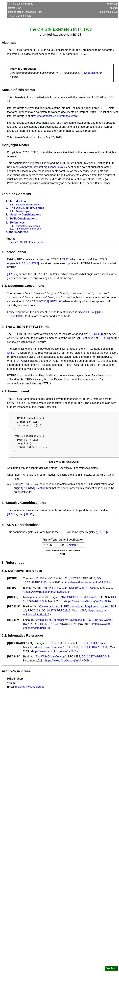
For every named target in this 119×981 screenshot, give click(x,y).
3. (7, 214)
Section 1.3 (84, 312)
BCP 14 (27, 623)
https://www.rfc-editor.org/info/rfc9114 (47, 591)
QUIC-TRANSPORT (20, 643)
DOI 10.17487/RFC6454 (95, 656)
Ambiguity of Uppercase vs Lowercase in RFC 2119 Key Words (73, 619)
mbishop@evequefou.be (29, 686)
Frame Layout (23, 211)
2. (7, 207)
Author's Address (17, 232)
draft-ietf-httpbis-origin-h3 (58, 34)
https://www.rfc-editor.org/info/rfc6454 (67, 660)
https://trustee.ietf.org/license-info (42, 167)
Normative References (28, 226)
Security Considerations (25, 214)
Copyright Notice (16, 145)
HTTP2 (12, 578)
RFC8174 (13, 619)
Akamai (114, 8)
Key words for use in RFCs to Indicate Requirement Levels (74, 606)
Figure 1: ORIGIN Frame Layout (27, 242)
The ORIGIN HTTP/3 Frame (27, 207)
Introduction (18, 201)
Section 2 (72, 545)
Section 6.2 (43, 488)
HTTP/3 (48, 587)
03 (79, 34)
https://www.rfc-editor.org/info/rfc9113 (86, 582)
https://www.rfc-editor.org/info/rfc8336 (87, 601)
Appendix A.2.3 (16, 263)
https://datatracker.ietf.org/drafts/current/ (54, 116)
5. (7, 222)
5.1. (12, 226)
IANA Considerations (23, 218)
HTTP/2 (76, 578)
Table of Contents (16, 194)
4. (7, 218)
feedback (111, 968)
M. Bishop (112, 3)
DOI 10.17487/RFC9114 (83, 587)
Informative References (28, 228)
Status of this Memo (18, 90)
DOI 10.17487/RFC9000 (93, 647)
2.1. (12, 211)
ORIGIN (12, 597)
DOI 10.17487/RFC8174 (62, 623)
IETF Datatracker (88, 72)
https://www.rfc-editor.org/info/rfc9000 (54, 651)
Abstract (9, 42)
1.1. (12, 204)
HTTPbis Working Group (20, 3)
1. (7, 201)
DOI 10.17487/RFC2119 (55, 610)
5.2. (12, 228)
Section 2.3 (88, 338)
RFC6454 (13, 656)
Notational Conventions (28, 204)
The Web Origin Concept (50, 656)
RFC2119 (13, 606)
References (17, 222)
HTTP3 (12, 587)
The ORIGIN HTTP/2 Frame (78, 597)
